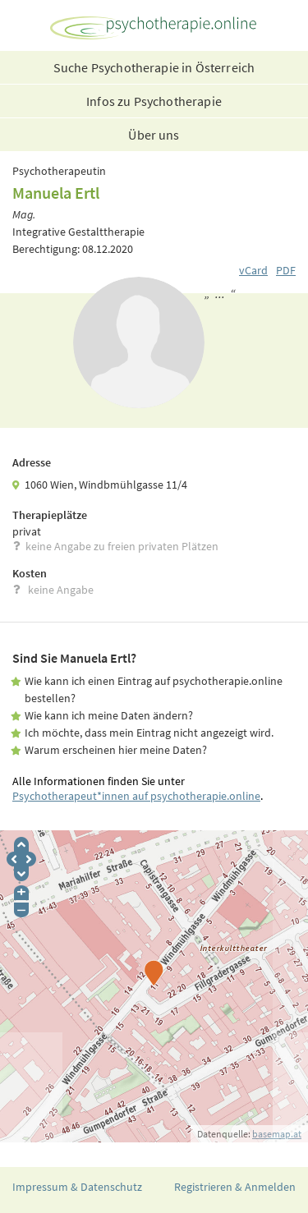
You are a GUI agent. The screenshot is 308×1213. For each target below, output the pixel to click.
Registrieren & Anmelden (235, 1186)
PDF (286, 270)
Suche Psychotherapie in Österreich (154, 67)
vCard (253, 270)
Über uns (153, 134)
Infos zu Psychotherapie (154, 101)
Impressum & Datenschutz (77, 1186)
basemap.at (276, 1134)
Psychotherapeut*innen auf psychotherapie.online (136, 795)
